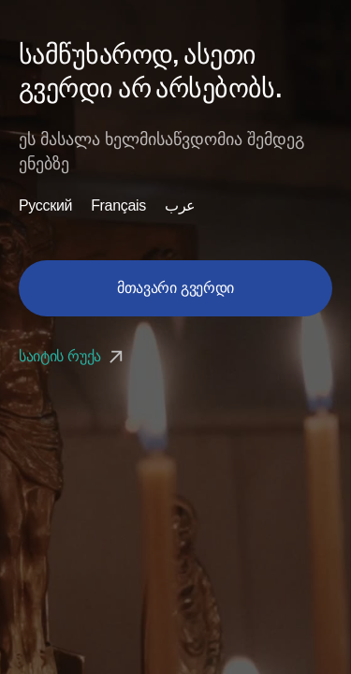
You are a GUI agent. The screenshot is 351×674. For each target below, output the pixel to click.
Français (118, 205)
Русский (45, 205)
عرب (180, 205)
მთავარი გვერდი (175, 288)
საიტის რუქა (73, 356)
